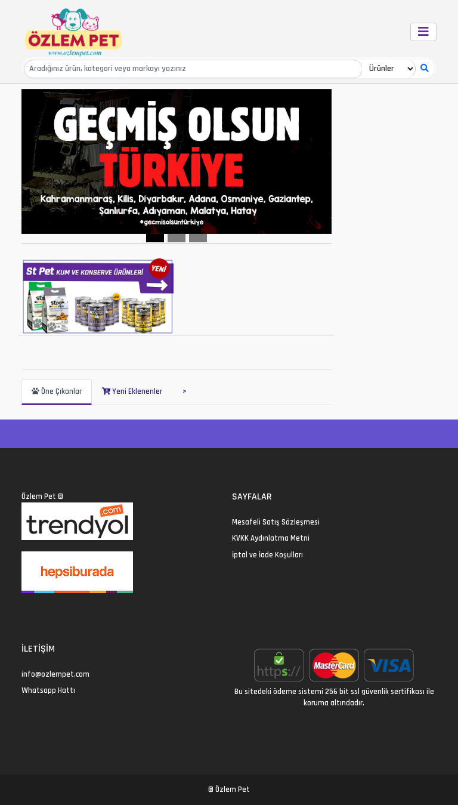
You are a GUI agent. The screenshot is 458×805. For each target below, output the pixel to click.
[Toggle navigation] (423, 32)
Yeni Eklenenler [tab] (132, 391)
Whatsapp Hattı (48, 690)
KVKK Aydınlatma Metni (271, 538)
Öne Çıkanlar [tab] (57, 391)
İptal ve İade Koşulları (267, 555)
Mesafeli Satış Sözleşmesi (276, 522)
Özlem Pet (38, 496)
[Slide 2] (176, 238)
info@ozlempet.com (55, 674)
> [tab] (184, 391)
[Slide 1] (155, 238)
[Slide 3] (198, 238)
